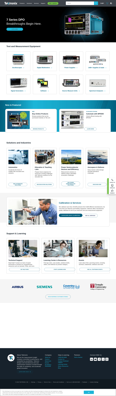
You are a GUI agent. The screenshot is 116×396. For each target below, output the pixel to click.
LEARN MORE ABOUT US (25, 327)
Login (101, 3)
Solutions (29, 3)
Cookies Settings (94, 338)
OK (89, 392)
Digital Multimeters (43, 66)
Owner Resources (63, 322)
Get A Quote (53, 3)
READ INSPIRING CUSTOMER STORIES (58, 298)
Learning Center (62, 320)
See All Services (92, 215)
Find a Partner (78, 313)
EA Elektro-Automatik (48, 321)
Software (43, 88)
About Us (47, 313)
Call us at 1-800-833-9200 (73, 338)
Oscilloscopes (17, 66)
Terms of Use (47, 338)
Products (22, 3)
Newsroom (48, 317)
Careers (47, 315)
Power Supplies (70, 66)
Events (47, 319)
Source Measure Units (70, 88)
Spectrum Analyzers (96, 88)
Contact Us (61, 315)
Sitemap (33, 338)
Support (43, 3)
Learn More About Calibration (71, 215)
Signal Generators (17, 88)
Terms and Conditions (58, 338)
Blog (59, 324)
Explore (15, 29)
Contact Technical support (63, 317)
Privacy (39, 338)
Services (36, 3)
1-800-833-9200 (62, 313)
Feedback (84, 338)
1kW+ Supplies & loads (96, 66)
